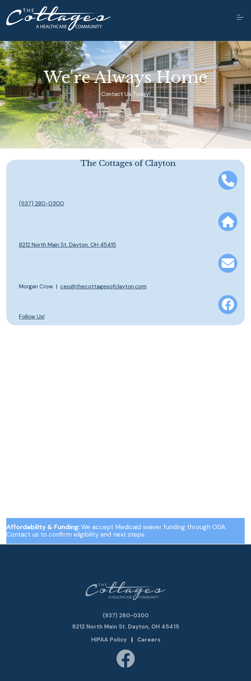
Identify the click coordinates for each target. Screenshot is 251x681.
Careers (148, 639)
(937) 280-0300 (41, 203)
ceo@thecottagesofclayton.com (103, 286)
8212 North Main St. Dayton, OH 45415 (67, 245)
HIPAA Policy (109, 639)
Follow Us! (32, 316)
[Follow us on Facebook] (125, 659)
